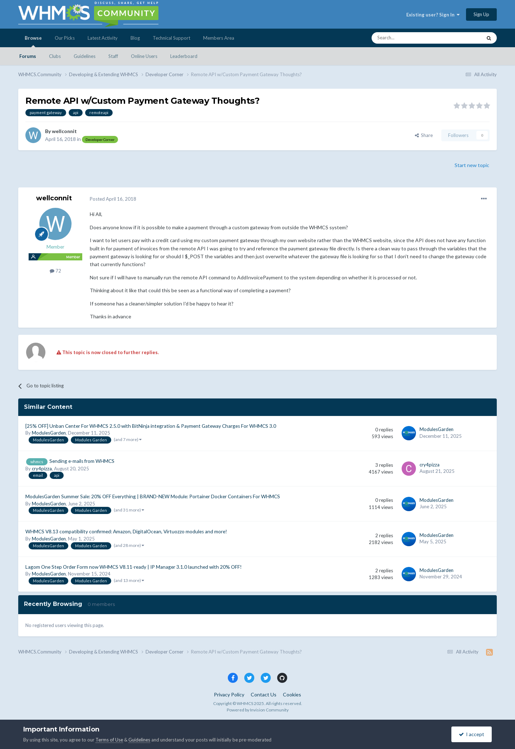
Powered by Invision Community (258, 710)
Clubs (55, 56)
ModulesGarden (49, 433)
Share (424, 135)
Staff (113, 56)
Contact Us (263, 694)
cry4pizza (42, 468)
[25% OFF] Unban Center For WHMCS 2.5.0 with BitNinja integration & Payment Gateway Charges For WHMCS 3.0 (150, 426)
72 (55, 271)
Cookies (292, 694)
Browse (33, 41)
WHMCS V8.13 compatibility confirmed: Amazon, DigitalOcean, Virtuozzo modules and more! (126, 531)
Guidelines (84, 56)
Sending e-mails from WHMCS (81, 461)
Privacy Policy (229, 694)
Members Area (218, 38)
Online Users (144, 56)
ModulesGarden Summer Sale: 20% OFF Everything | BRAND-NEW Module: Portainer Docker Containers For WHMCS (152, 496)
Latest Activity (103, 38)
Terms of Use (109, 740)
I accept (471, 734)
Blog (135, 38)
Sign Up (481, 14)
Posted (113, 199)
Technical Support (171, 38)
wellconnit (64, 131)
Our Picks (65, 38)
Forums (27, 56)
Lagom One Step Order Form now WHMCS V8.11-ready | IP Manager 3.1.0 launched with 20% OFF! (133, 567)
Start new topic (472, 165)
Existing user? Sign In (433, 15)
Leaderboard (183, 56)
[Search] (410, 38)
